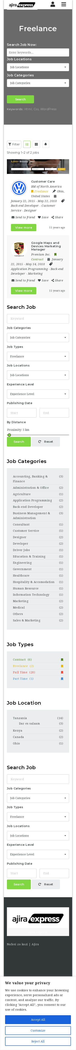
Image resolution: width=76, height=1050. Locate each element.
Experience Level (20, 384)
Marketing (35, 273)
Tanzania (20, 718)
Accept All (38, 1019)
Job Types (15, 347)
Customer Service (26, 530)
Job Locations (19, 59)
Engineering (22, 562)
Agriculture (22, 494)
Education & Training (29, 556)
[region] (38, 1013)
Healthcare (21, 575)
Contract (38, 659)
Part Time (38, 678)
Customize (38, 1030)
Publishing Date (19, 403)
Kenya (17, 730)
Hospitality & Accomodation (34, 582)
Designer (30, 210)
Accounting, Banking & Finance (30, 479)
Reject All (38, 1041)
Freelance (38, 666)
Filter (14, 144)
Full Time (38, 672)
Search (20, 99)
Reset (45, 441)
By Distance (16, 422)
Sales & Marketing (27, 620)
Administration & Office (31, 487)
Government (22, 569)
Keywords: (15, 109)
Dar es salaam (29, 723)
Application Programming (29, 269)
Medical (19, 607)
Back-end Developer (25, 205)
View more (23, 227)
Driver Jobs (21, 550)
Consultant (21, 524)
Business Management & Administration (31, 516)
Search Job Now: (22, 45)
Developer (20, 543)
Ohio (16, 743)
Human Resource (26, 588)
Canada (18, 737)
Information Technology (31, 594)
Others (18, 614)
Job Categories (20, 75)
